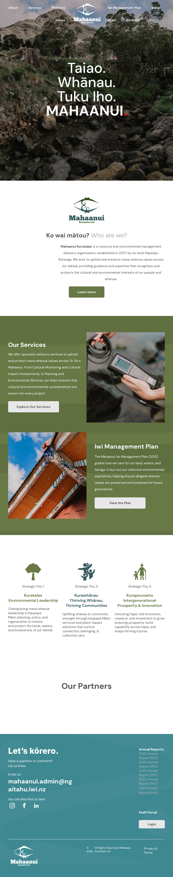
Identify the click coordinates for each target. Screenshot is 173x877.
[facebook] (24, 806)
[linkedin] (36, 806)
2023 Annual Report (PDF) (148, 773)
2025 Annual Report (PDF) (148, 755)
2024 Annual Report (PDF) (148, 764)
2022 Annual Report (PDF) (148, 781)
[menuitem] (13, 8)
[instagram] (12, 806)
